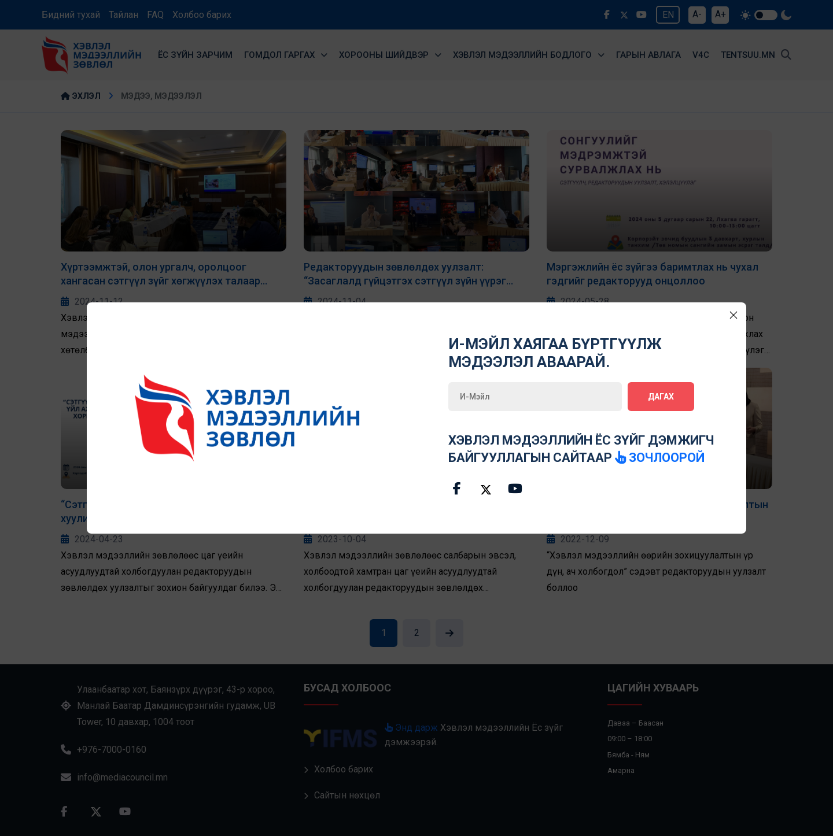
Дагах (661, 396)
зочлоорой (660, 457)
